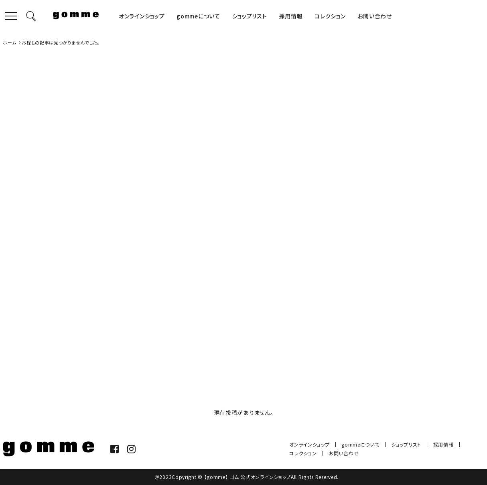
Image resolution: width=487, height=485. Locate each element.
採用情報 (291, 16)
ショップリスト (249, 16)
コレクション (330, 16)
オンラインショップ (141, 16)
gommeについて (198, 16)
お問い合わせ (375, 16)
